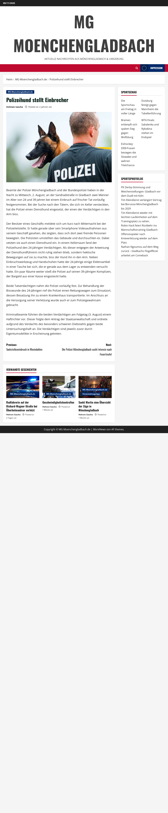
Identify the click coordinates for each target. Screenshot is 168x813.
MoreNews (99, 429)
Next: (85, 350)
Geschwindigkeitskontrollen (58, 402)
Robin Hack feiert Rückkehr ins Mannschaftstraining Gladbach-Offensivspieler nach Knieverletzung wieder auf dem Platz (139, 234)
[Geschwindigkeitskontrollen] (58, 387)
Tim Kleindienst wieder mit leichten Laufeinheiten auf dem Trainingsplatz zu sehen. (139, 217)
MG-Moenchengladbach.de (20, 92)
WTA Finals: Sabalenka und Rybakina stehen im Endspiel (150, 128)
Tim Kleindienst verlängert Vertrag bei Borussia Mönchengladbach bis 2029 (141, 204)
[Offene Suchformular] (137, 68)
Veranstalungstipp (91, 394)
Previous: (32, 347)
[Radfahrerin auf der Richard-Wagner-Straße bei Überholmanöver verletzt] (22, 387)
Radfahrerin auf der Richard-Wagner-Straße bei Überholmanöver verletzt (21, 406)
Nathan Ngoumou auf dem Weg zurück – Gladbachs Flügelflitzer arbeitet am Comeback (139, 251)
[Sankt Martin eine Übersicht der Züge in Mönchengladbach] (95, 387)
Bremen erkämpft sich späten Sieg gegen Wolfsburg (129, 128)
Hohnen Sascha (14, 106)
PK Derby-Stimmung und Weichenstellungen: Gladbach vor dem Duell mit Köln (141, 191)
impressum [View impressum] (151, 68)
